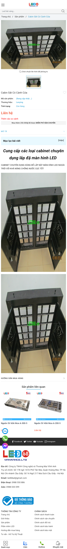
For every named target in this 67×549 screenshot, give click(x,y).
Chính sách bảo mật (43, 530)
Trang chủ (5, 515)
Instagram (50, 442)
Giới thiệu (5, 519)
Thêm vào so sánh (9, 119)
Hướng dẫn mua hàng (10, 530)
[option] (33, 44)
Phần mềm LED (7, 526)
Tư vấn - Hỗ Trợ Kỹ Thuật (11, 534)
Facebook (17, 442)
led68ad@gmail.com (17, 478)
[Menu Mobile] (3, 4)
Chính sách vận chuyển (45, 519)
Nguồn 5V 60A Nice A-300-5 (14, 423)
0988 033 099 (12, 487)
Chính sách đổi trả (43, 523)
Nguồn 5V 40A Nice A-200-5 (47, 423)
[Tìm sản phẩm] (30, 11)
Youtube (38, 442)
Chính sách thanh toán (44, 515)
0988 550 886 (18, 482)
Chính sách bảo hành (44, 526)
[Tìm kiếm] (63, 11)
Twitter (28, 442)
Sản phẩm (5, 523)
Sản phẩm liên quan (33, 386)
